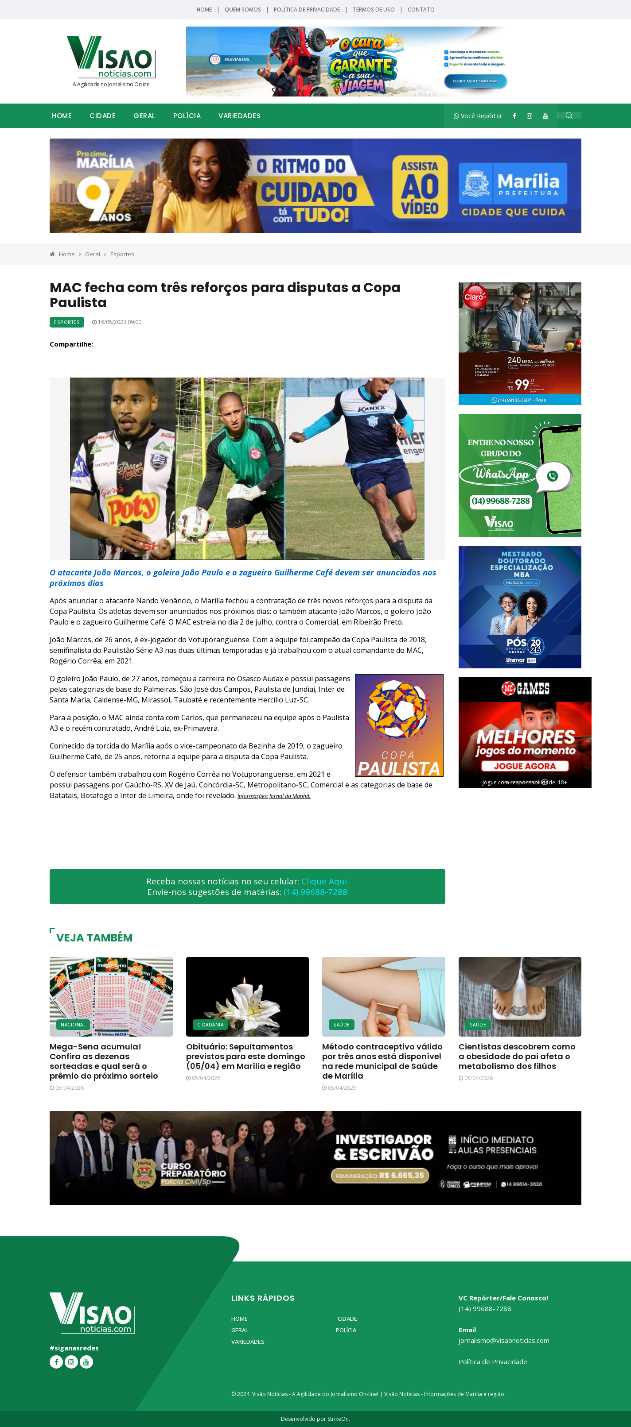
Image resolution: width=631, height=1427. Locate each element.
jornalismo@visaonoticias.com (504, 1340)
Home (204, 9)
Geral (144, 115)
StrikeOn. (338, 1419)
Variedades (239, 115)
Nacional (73, 1025)
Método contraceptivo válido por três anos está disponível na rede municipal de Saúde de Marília (382, 1061)
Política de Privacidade (307, 9)
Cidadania (210, 1025)
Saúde (341, 1025)
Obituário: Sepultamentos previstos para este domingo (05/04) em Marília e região (245, 1056)
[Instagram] (529, 116)
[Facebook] (514, 116)
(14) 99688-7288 (315, 892)
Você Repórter (478, 116)
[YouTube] (545, 116)
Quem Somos (243, 9)
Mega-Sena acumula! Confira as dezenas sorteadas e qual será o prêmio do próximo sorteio (104, 1061)
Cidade (103, 115)
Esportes (122, 254)
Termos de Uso (374, 9)
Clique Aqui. (325, 881)
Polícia (187, 115)
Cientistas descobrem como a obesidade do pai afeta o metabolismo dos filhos (517, 1056)
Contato (421, 9)
